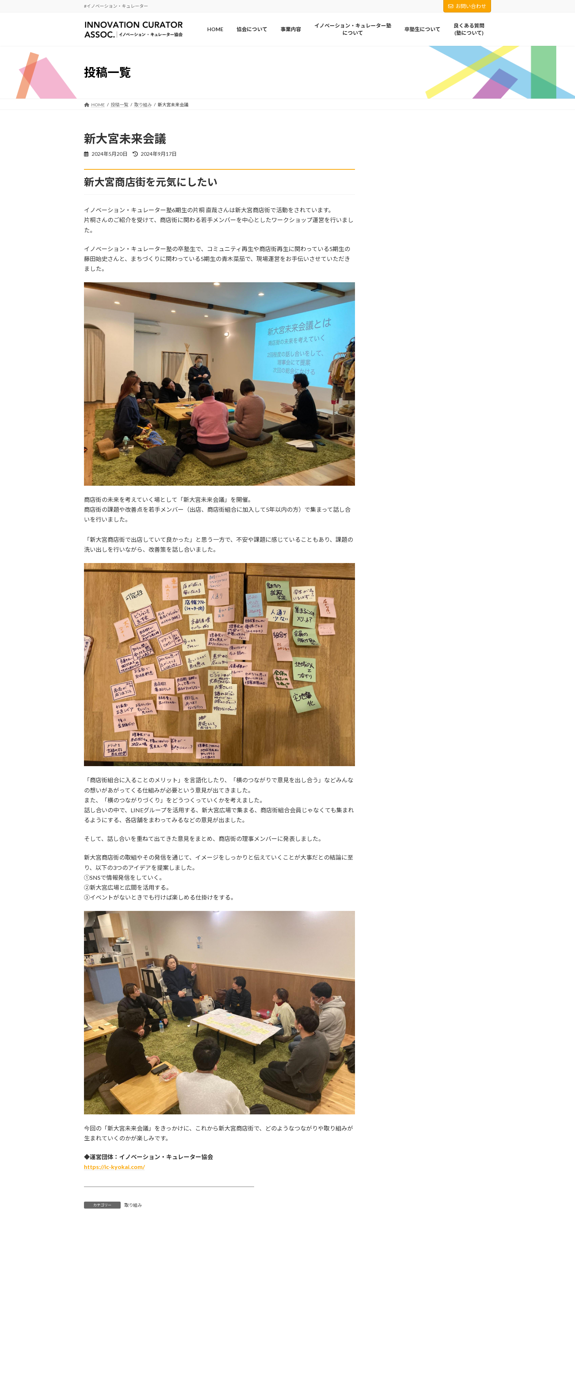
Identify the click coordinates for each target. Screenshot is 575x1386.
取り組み (133, 1205)
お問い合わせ (467, 6)
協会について (101, 1352)
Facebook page (287, 1360)
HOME (95, 1339)
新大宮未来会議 (432, 496)
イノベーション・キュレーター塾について (130, 1378)
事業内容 (97, 1365)
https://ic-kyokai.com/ (114, 1166)
